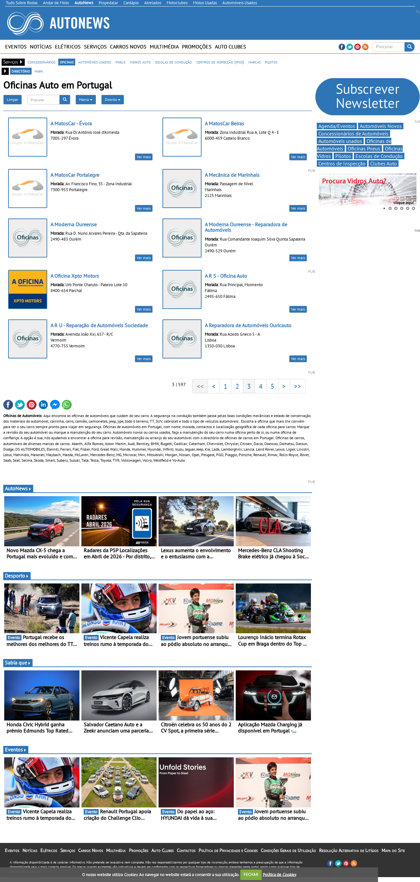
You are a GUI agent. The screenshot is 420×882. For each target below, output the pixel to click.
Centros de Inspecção (342, 163)
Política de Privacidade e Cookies (228, 850)
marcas (254, 62)
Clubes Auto (383, 163)
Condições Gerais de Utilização (288, 850)
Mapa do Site (393, 850)
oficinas (67, 62)
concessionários (41, 62)
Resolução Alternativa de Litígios (348, 850)
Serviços (95, 46)
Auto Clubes (230, 46)
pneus (120, 62)
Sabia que (18, 662)
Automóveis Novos (381, 126)
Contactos (186, 850)
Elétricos (68, 46)
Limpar (12, 99)
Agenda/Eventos (336, 126)
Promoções (197, 46)
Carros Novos (128, 46)
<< (200, 386)
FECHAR (251, 874)
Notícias (41, 46)
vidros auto (140, 62)
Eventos (16, 46)
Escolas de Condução (379, 156)
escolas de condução (173, 62)
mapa (39, 71)
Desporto (17, 575)
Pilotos (343, 156)
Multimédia (164, 46)
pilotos (271, 62)
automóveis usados (94, 62)
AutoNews (18, 488)
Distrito (112, 99)
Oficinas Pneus (364, 148)
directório (21, 71)
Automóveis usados (340, 141)
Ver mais (144, 156)
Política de (279, 874)
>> (297, 386)
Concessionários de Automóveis (353, 133)
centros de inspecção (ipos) (220, 62)
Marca (85, 99)
